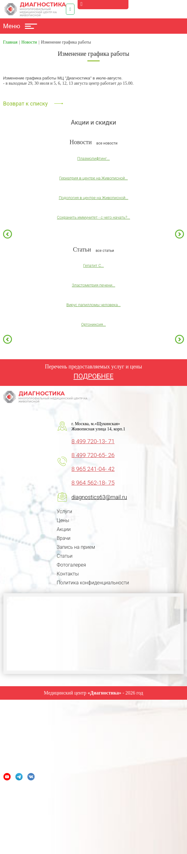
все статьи (105, 250)
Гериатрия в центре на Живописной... (93, 178)
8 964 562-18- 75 (93, 482)
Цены (63, 520)
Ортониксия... (93, 324)
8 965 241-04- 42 (93, 468)
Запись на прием (76, 547)
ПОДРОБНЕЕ (94, 376)
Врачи (64, 538)
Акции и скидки (93, 122)
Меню (20, 26)
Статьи (64, 556)
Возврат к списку (25, 103)
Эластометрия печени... (93, 285)
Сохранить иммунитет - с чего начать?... (93, 217)
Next (179, 233)
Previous (7, 233)
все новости (106, 143)
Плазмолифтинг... (93, 158)
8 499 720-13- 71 (93, 441)
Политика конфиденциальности (93, 583)
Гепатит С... (93, 265)
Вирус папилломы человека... (94, 304)
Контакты (68, 574)
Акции (64, 529)
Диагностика (35, 9)
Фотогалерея (71, 565)
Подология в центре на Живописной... (93, 197)
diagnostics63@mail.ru (99, 497)
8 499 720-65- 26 (93, 455)
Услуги (64, 511)
